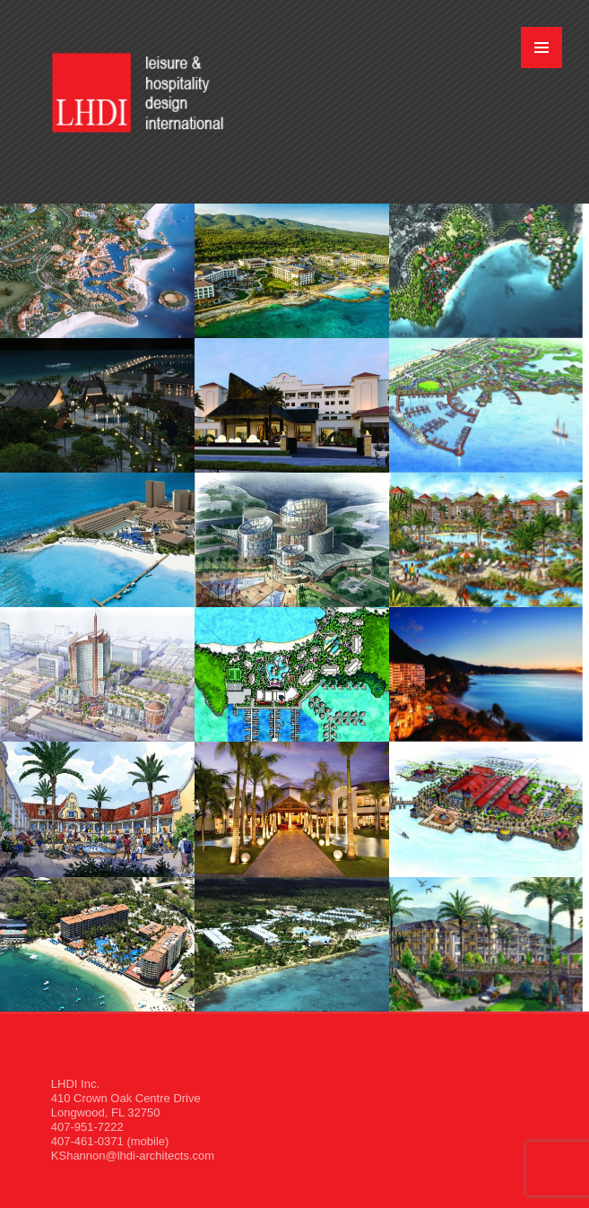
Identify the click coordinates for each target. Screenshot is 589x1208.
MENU (541, 47)
